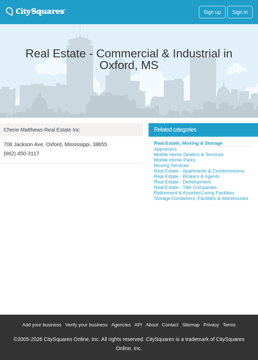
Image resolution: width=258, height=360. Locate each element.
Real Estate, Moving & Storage (188, 143)
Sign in (240, 12)
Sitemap (191, 324)
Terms (229, 324)
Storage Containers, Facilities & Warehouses (201, 198)
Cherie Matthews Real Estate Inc (42, 130)
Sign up (212, 12)
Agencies (121, 324)
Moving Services (171, 165)
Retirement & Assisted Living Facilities (194, 193)
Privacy (211, 324)
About (152, 324)
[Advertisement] (203, 256)
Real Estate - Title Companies (185, 187)
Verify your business (86, 324)
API (138, 324)
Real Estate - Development (182, 182)
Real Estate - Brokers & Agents (186, 176)
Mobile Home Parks (174, 160)
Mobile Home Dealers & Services (189, 154)
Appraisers (165, 149)
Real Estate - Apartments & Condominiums (199, 171)
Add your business (41, 324)
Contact (170, 324)
